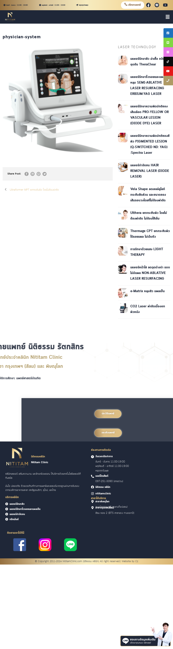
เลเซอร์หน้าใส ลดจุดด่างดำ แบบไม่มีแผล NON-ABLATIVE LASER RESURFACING (150, 273)
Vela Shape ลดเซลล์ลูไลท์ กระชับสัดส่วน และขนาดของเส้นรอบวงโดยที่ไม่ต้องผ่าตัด (148, 195)
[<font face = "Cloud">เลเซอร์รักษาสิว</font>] (6, 503)
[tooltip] (168, 33)
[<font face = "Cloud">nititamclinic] (92, 493)
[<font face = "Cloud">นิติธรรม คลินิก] (92, 487)
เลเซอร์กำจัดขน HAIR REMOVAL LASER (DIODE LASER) (149, 171)
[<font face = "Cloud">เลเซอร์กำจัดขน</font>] (6, 514)
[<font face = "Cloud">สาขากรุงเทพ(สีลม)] (92, 507)
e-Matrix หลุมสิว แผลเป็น (147, 291)
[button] (167, 16)
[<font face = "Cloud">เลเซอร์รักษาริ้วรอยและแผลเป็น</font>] (6, 509)
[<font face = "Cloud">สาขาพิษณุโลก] (92, 501)
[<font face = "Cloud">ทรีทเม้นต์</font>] (6, 519)
